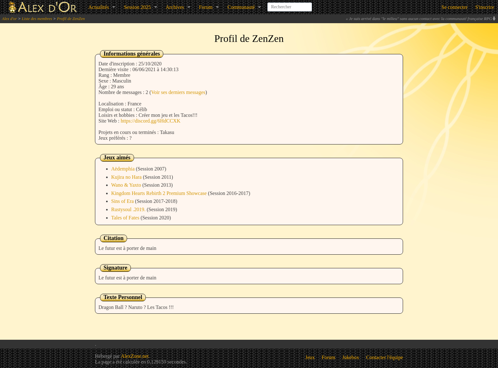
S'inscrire (484, 7)
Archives (175, 7)
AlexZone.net (135, 356)
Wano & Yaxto (126, 185)
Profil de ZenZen (71, 18)
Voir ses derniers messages (178, 92)
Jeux (310, 357)
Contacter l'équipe (384, 357)
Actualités (98, 7)
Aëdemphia (123, 168)
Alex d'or (9, 18)
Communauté (241, 7)
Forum (206, 7)
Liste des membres (37, 18)
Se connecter (454, 7)
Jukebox (350, 357)
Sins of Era (123, 201)
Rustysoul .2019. (129, 209)
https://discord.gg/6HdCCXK (150, 121)
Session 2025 (137, 7)
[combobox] (289, 4)
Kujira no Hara (127, 177)
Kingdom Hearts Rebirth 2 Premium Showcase (159, 193)
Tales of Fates (126, 217)
